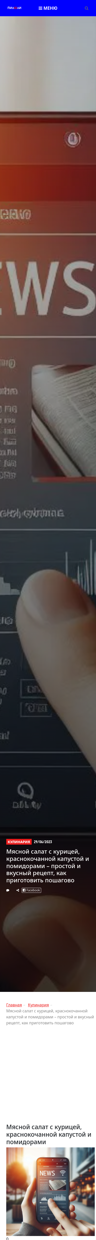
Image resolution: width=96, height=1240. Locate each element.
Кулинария (19, 841)
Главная (14, 1005)
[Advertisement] (47, 1076)
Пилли (14, 8)
